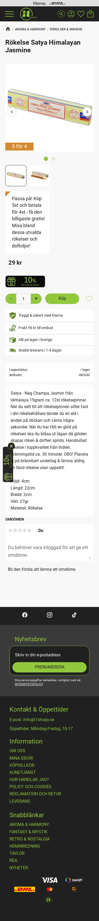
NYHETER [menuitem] (19, 868)
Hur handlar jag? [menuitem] (29, 779)
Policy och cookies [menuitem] (30, 786)
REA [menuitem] (13, 860)
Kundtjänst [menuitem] (23, 772)
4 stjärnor (24, 530)
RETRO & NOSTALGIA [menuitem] (30, 839)
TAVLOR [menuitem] (17, 853)
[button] (8, 14)
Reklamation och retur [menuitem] (35, 794)
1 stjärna (10, 530)
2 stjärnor (15, 530)
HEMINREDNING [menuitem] (25, 846)
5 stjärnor (29, 530)
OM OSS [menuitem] (17, 751)
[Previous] (12, 112)
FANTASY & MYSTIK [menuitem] (29, 832)
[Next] (87, 112)
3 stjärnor (19, 530)
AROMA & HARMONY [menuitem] (29, 824)
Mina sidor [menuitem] (21, 758)
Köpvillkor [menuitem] (22, 765)
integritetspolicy (29, 684)
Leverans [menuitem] (20, 801)
